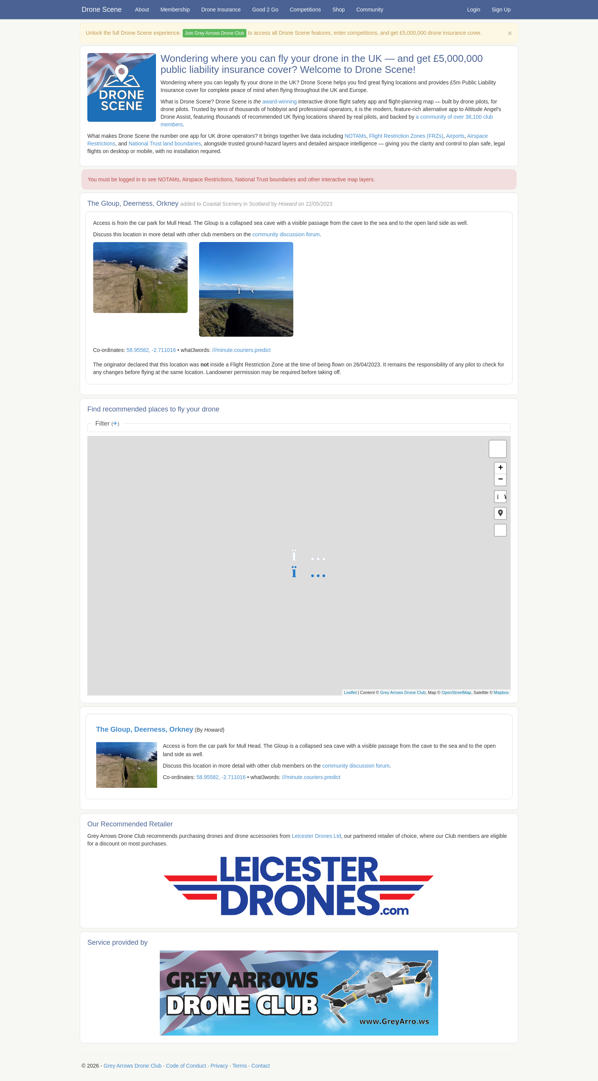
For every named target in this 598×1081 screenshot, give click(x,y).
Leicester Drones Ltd (316, 836)
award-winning (279, 101)
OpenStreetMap (456, 692)
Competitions (305, 9)
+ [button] (500, 468)
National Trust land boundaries (165, 143)
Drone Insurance (221, 9)
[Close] (510, 33)
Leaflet (350, 692)
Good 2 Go (265, 9)
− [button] (500, 480)
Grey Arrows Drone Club (403, 692)
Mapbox (501, 692)
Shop (338, 9)
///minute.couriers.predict (241, 350)
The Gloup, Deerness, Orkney (144, 729)
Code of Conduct (186, 1066)
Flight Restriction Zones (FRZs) (406, 136)
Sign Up (501, 9)
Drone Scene (102, 9)
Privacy (219, 1066)
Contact (260, 1066)
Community (369, 9)
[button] (500, 513)
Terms (239, 1066)
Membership (175, 9)
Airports (455, 136)
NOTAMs (356, 136)
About (142, 9)
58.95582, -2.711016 (151, 350)
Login (473, 9)
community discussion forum (286, 234)
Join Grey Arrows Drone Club (214, 33)
